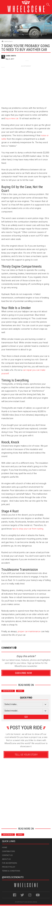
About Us (6, 859)
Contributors (8, 851)
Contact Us (7, 855)
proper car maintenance (29, 631)
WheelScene (32, 902)
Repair (20, 691)
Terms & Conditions (11, 871)
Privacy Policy (8, 867)
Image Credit (7, 36)
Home (4, 847)
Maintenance (8, 691)
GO (26, 716)
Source (16, 36)
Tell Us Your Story (26, 754)
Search (48, 4)
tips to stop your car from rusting (27, 528)
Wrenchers (8, 41)
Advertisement (26, 820)
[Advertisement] (26, 84)
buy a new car (11, 118)
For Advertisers (9, 863)
